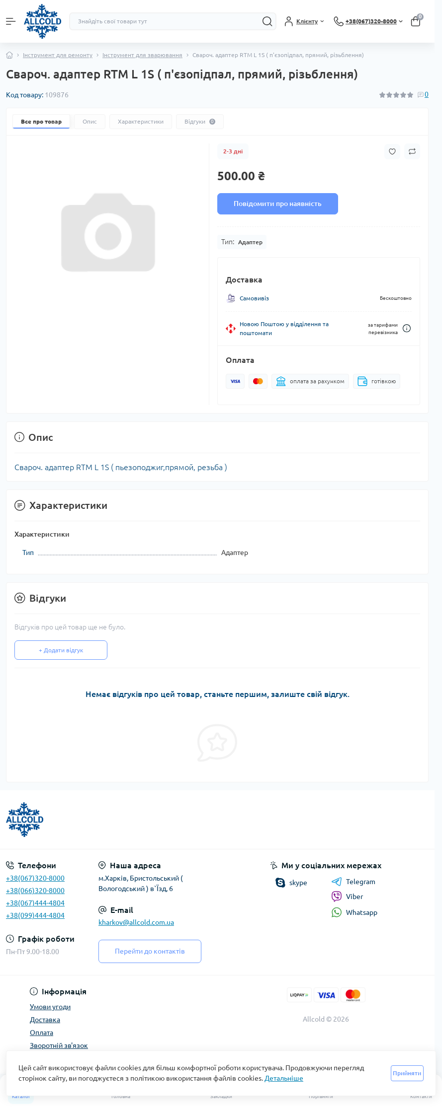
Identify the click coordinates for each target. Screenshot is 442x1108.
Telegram (353, 881)
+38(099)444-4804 (35, 915)
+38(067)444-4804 (35, 903)
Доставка (45, 1020)
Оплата (41, 1033)
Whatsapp (354, 912)
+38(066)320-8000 (35, 891)
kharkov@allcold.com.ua (136, 922)
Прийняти (407, 1073)
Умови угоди (50, 1007)
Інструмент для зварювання (142, 55)
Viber (347, 896)
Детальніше (284, 1078)
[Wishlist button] (392, 151)
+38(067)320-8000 (35, 878)
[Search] (267, 21)
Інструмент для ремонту (57, 55)
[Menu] (11, 21)
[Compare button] (412, 151)
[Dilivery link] (407, 328)
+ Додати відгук (61, 650)
